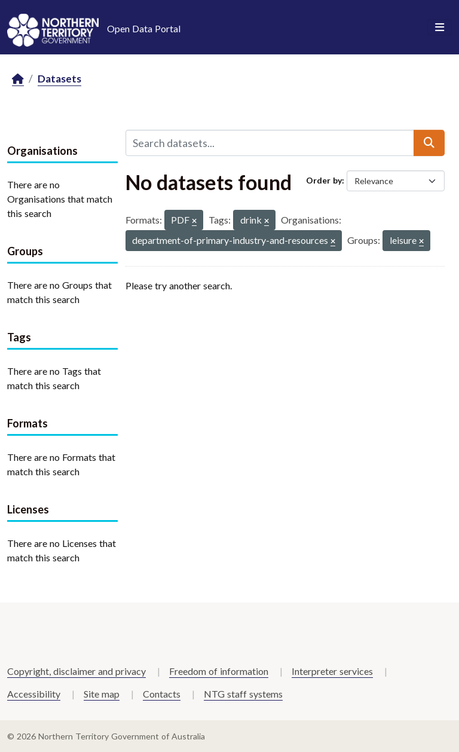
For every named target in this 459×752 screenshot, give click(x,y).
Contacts (161, 693)
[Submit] (429, 143)
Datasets (59, 78)
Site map (102, 693)
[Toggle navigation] (439, 27)
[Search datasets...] (270, 143)
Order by (324, 180)
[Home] (18, 79)
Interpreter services (332, 671)
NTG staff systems (243, 693)
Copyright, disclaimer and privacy (76, 671)
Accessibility (33, 693)
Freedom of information (218, 671)
